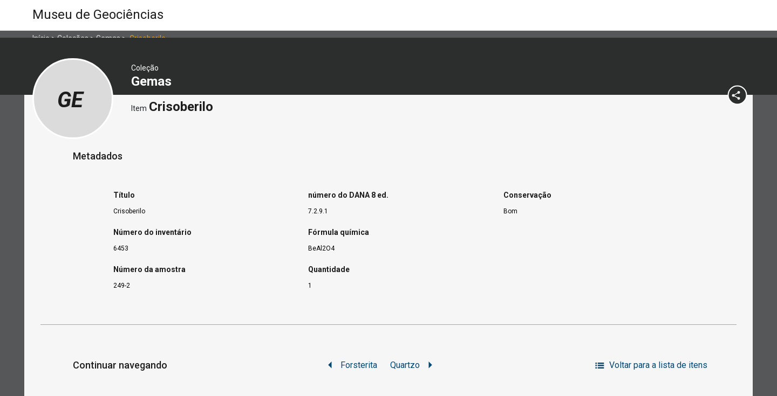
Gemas (153, 81)
